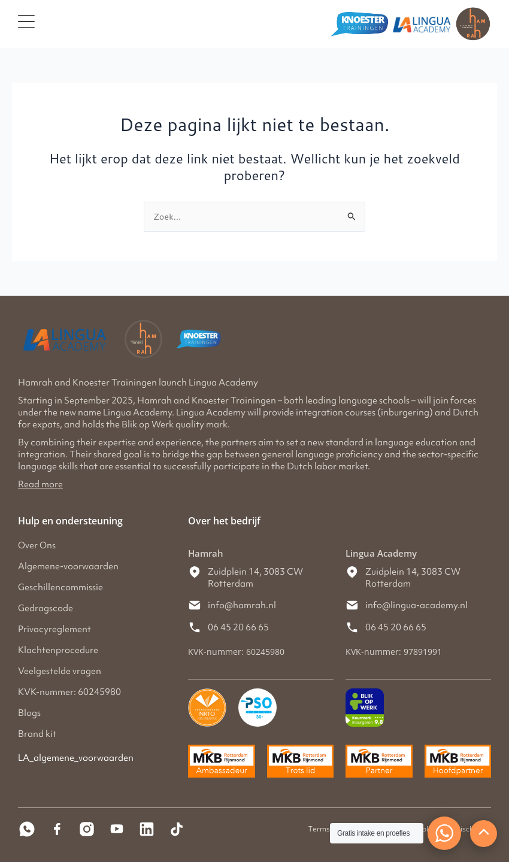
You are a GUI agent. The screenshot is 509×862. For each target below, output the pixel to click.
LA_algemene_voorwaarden (76, 758)
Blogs (29, 713)
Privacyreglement (54, 629)
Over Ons (37, 545)
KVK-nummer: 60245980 (69, 692)
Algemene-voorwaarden (68, 566)
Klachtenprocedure (58, 650)
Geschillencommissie (60, 587)
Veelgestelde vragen (59, 671)
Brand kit (37, 734)
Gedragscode (45, 608)
